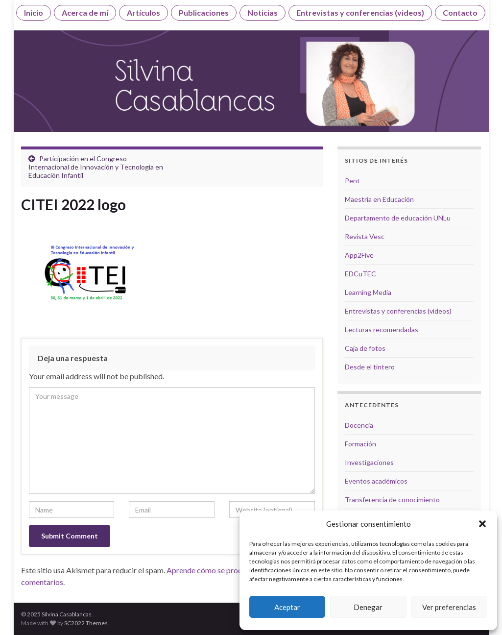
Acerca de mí (85, 12)
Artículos (143, 12)
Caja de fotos (365, 348)
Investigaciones (369, 462)
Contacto (460, 12)
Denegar (368, 607)
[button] (482, 524)
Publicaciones (204, 12)
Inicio (33, 12)
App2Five (359, 255)
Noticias (262, 12)
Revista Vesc (364, 236)
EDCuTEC (360, 273)
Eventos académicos (376, 481)
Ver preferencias (449, 607)
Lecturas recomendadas (381, 329)
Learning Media (368, 292)
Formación (360, 444)
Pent (352, 180)
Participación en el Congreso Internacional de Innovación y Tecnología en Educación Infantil (95, 166)
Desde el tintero (370, 367)
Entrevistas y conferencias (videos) (360, 12)
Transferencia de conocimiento (392, 499)
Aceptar (287, 607)
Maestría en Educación (379, 199)
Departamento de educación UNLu (398, 218)
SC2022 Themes (86, 623)
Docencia (359, 425)
